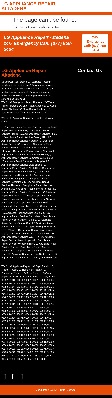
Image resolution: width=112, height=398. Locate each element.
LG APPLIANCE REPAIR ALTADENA (28, 6)
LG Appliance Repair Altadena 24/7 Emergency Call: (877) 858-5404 (38, 43)
